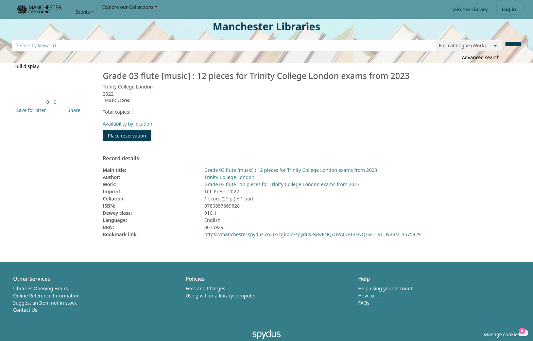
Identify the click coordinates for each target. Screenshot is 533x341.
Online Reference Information (46, 295)
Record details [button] (121, 159)
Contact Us (25, 310)
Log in (509, 9)
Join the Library (470, 9)
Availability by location (127, 123)
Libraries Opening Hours (40, 288)
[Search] (513, 44)
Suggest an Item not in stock (45, 302)
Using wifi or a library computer (221, 295)
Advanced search (481, 57)
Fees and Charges (205, 288)
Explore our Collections (127, 7)
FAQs (363, 302)
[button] (30, 110)
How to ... (368, 295)
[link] (47, 102)
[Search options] (468, 45)
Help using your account (385, 288)
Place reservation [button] (129, 135)
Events (82, 12)
